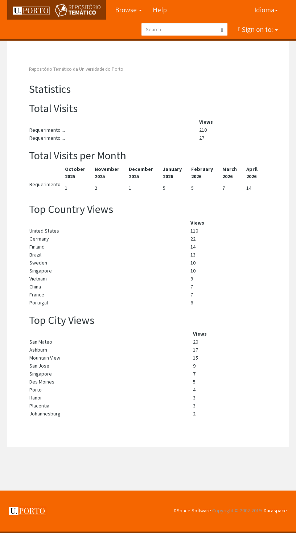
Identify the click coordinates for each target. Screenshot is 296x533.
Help (160, 9)
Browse (128, 9)
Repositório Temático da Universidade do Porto (76, 69)
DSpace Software (192, 510)
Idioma (266, 9)
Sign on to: (259, 29)
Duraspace (275, 510)
